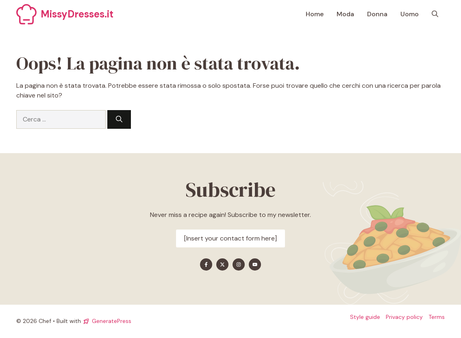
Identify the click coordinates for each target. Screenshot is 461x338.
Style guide (365, 317)
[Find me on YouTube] (255, 264)
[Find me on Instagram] (239, 264)
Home (315, 14)
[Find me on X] (222, 264)
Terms (436, 317)
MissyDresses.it (77, 14)
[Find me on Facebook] (206, 264)
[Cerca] (119, 119)
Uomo (409, 14)
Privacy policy (404, 317)
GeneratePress (111, 321)
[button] (435, 14)
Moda (345, 14)
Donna (377, 14)
